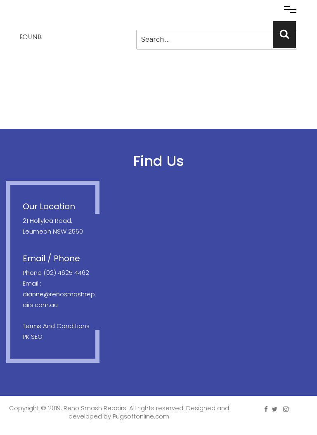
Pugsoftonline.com (141, 416)
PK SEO (33, 336)
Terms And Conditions (56, 326)
